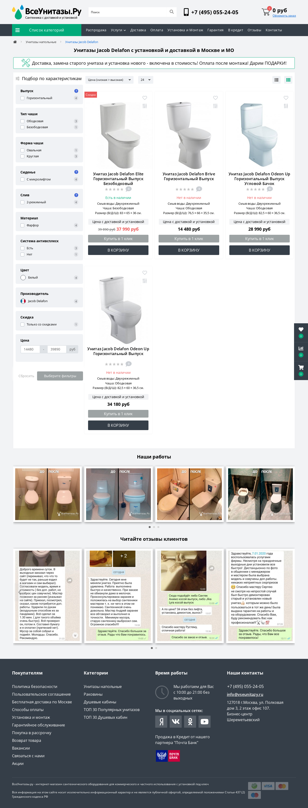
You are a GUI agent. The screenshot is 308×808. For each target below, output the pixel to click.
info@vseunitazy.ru (245, 694)
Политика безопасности (34, 686)
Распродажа (96, 30)
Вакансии (21, 748)
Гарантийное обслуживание (38, 725)
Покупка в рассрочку (31, 732)
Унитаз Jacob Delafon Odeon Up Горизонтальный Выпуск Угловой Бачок (259, 178)
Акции (18, 763)
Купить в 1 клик (118, 238)
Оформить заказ (284, 15)
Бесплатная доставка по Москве (42, 702)
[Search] (172, 12)
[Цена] (30, 349)
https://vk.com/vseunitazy (176, 721)
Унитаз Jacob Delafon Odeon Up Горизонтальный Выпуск (118, 351)
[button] (301, 370)
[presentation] (19, 497)
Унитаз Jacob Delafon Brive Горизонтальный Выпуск (189, 176)
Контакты (274, 30)
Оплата (156, 30)
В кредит (235, 30)
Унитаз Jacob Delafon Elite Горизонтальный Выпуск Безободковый (118, 178)
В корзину (118, 250)
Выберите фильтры (60, 376)
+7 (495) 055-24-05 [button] (245, 686)
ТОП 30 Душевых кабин (105, 717)
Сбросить (26, 376)
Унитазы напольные (41, 42)
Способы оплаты (28, 709)
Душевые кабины (100, 702)
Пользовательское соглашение (41, 694)
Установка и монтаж (31, 717)
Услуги (118, 30)
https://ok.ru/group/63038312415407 (190, 721)
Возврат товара (26, 740)
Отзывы (254, 30)
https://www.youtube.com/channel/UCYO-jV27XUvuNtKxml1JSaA (204, 721)
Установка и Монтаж (185, 30)
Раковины (93, 694)
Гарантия (215, 30)
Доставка (138, 30)
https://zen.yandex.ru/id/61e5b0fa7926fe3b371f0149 (161, 721)
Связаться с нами (28, 755)
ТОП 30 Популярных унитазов (112, 709)
